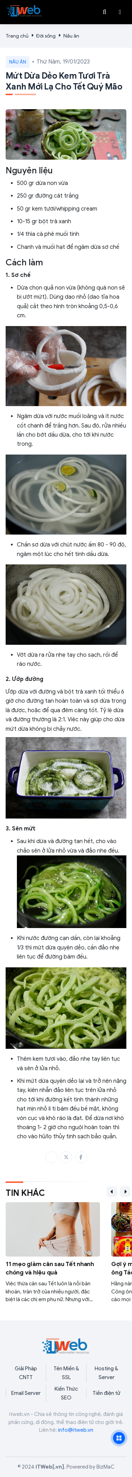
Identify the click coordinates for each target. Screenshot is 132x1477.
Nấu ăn (71, 36)
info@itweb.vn (75, 1430)
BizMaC (105, 1467)
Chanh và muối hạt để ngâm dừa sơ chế (68, 247)
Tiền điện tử (106, 1393)
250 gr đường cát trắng (47, 195)
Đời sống (46, 36)
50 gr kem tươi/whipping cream (57, 208)
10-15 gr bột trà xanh (44, 221)
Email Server (25, 1393)
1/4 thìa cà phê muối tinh (48, 234)
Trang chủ (17, 36)
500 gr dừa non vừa (42, 183)
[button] (120, 12)
